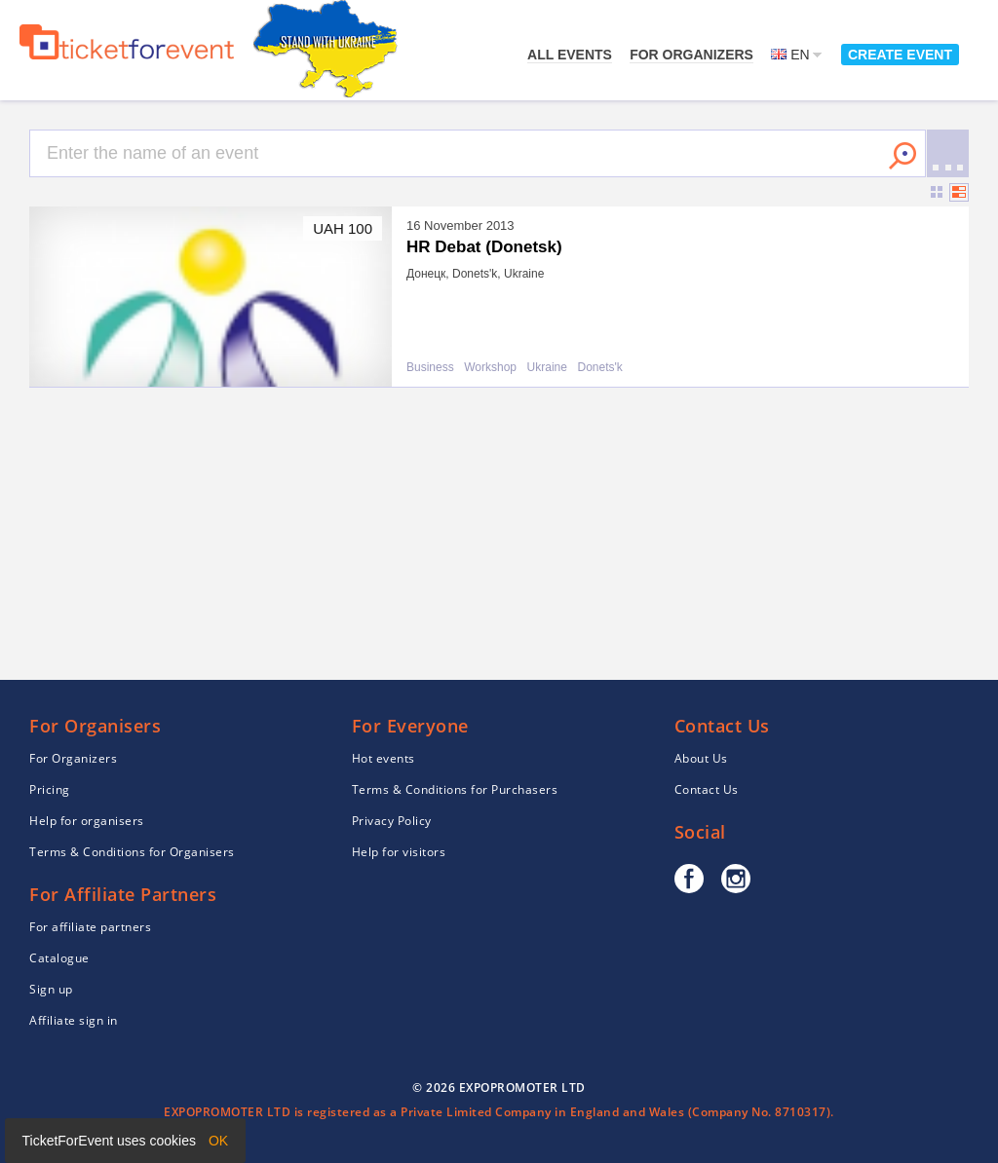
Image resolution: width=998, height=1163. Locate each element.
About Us (701, 758)
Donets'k (599, 367)
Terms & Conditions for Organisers (132, 852)
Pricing (49, 789)
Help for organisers (86, 820)
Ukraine (547, 367)
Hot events (383, 758)
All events (569, 54)
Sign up (51, 989)
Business (430, 367)
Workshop (490, 367)
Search (902, 155)
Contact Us (706, 789)
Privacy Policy (392, 820)
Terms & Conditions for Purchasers (455, 789)
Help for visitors (399, 852)
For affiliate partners (90, 927)
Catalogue (59, 958)
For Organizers (691, 54)
